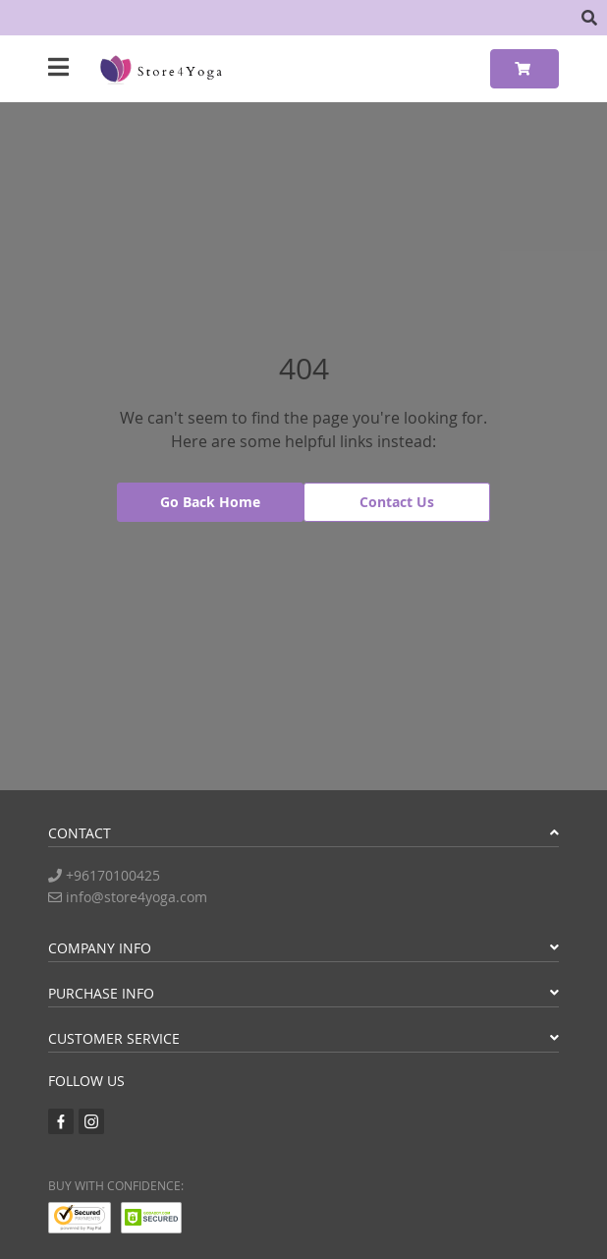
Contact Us (396, 501)
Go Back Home (210, 501)
